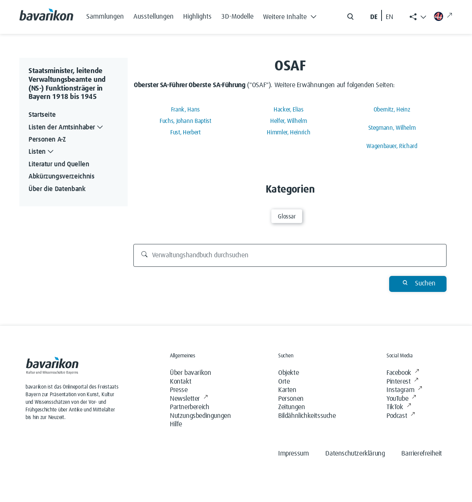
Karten (287, 390)
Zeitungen (291, 407)
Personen (291, 398)
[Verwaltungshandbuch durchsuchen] (290, 255)
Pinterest (402, 382)
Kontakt (180, 381)
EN (389, 17)
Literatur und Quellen (59, 164)
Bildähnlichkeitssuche (307, 416)
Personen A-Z (47, 139)
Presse (179, 390)
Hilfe (176, 424)
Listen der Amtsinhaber (67, 127)
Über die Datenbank (57, 189)
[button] (292, 15)
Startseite (42, 115)
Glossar (286, 217)
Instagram (404, 390)
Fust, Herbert (185, 132)
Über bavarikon (190, 373)
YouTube (401, 399)
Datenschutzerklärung (355, 453)
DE (373, 17)
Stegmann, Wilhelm (392, 128)
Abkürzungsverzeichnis (61, 176)
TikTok (398, 407)
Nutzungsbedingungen (200, 416)
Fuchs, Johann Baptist (185, 121)
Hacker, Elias (288, 110)
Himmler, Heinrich (288, 132)
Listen (42, 152)
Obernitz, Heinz (392, 110)
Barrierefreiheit (421, 453)
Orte (284, 381)
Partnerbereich (189, 407)
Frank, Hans (185, 110)
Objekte (288, 373)
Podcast (400, 416)
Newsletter (189, 399)
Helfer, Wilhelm (288, 121)
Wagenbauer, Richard (391, 146)
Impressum (293, 453)
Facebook (402, 373)
